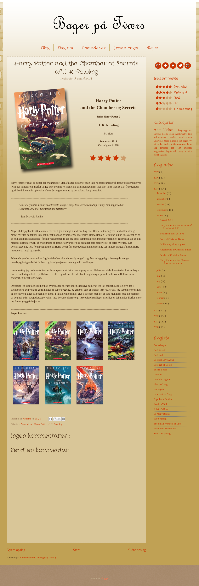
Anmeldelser (93, 48)
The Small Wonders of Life (167, 423)
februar (160, 298)
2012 (156, 316)
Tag (157, 148)
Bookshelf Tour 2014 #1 (172, 233)
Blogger (105, 578)
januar (159, 303)
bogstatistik (172, 151)
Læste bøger (126, 48)
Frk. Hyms (159, 389)
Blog (45, 48)
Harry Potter (40, 424)
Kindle (174, 137)
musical (188, 151)
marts (159, 292)
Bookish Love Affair (164, 360)
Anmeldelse (26, 424)
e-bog (182, 151)
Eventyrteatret (181, 134)
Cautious (158, 374)
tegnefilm (163, 155)
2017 (156, 172)
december (161, 193)
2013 (156, 310)
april (159, 287)
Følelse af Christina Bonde (173, 255)
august (160, 215)
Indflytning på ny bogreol (172, 244)
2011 (156, 321)
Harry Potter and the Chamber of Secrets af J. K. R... (175, 262)
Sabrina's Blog (161, 409)
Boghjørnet (159, 350)
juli (158, 270)
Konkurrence (185, 137)
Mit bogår (184, 141)
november (161, 199)
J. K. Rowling (55, 424)
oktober (160, 204)
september (161, 210)
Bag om (65, 48)
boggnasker (160, 151)
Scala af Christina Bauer (172, 239)
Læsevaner (159, 141)
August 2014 (166, 220)
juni (158, 276)
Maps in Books (171, 141)
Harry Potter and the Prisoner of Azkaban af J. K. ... (176, 227)
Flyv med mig (161, 384)
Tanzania (165, 148)
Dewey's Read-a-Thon (164, 134)
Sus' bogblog (160, 418)
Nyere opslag (16, 550)
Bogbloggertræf (185, 130)
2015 (156, 183)
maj (158, 281)
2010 (156, 327)
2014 (156, 188)
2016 (156, 177)
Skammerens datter (182, 144)
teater (157, 154)
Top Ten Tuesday (181, 147)
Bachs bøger (160, 345)
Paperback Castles (163, 399)
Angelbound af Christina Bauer (175, 249)
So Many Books (162, 414)
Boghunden (159, 355)
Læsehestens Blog (163, 394)
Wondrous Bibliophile (165, 428)
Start (76, 550)
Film (190, 134)
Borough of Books (163, 365)
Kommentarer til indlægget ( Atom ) (38, 557)
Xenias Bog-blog (162, 433)
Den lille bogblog (162, 379)
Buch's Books (160, 369)
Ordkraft (168, 144)
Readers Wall (160, 404)
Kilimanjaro (161, 137)
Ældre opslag (136, 550)
